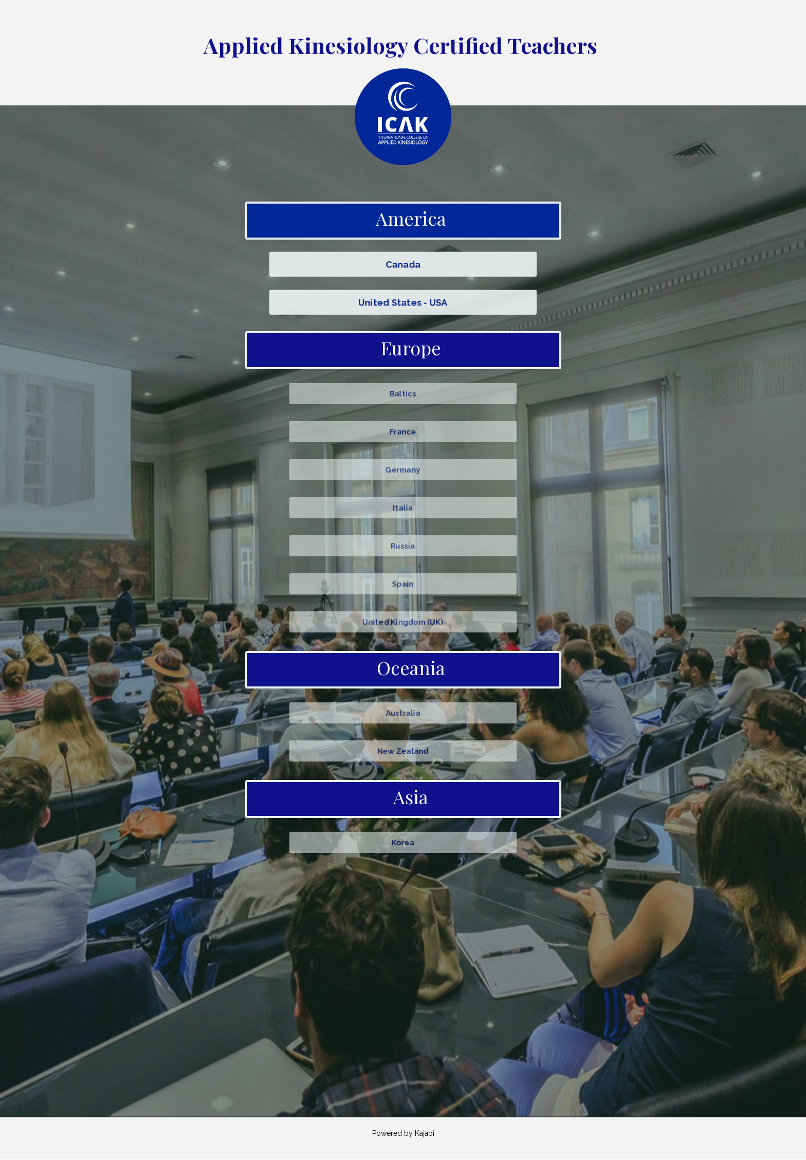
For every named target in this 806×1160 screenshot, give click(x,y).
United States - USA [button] (403, 302)
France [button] (402, 430)
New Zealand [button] (402, 750)
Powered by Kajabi (403, 1134)
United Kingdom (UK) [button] (403, 621)
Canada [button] (403, 264)
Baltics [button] (403, 392)
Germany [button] (403, 469)
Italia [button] (403, 507)
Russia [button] (403, 545)
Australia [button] (403, 712)
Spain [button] (402, 583)
